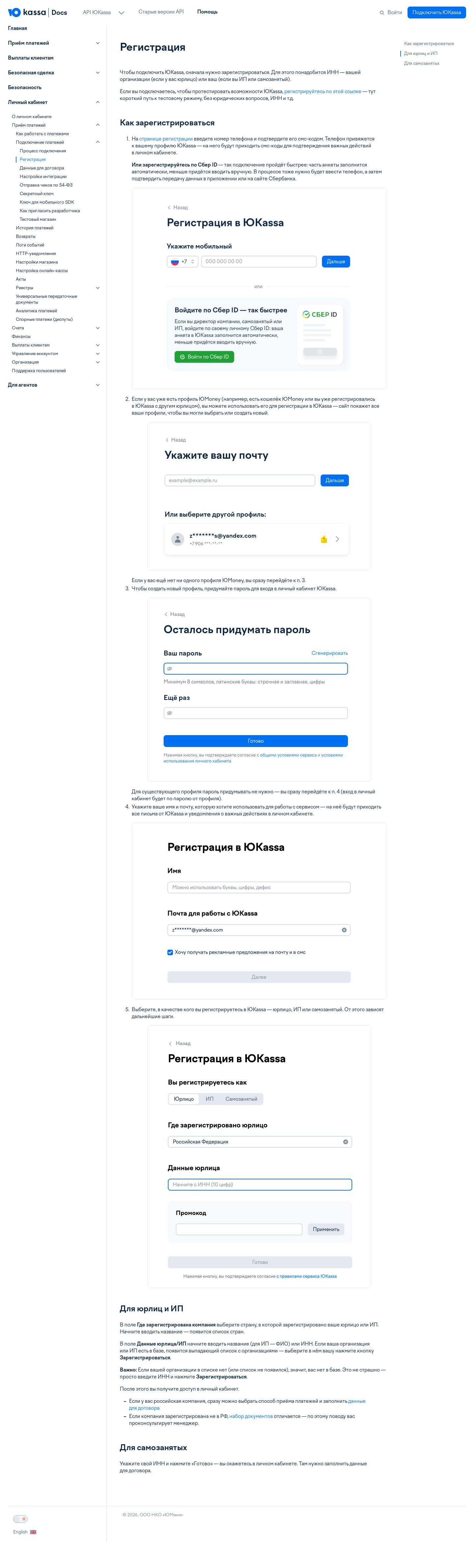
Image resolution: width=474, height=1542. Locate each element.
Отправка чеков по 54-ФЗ (46, 185)
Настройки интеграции (43, 176)
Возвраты (26, 236)
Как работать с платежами (42, 133)
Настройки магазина (37, 262)
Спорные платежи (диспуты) (44, 319)
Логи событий (30, 245)
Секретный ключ (37, 193)
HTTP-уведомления (36, 253)
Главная (17, 28)
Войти (394, 12)
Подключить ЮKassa (436, 12)
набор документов (251, 1416)
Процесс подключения (43, 150)
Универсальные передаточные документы (46, 299)
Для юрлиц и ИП (421, 53)
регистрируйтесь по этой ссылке (322, 91)
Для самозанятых (421, 63)
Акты (21, 279)
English (24, 1531)
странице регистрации (166, 139)
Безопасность (24, 87)
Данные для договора (42, 168)
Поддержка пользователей (39, 370)
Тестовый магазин (38, 219)
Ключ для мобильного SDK (47, 202)
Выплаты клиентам (31, 58)
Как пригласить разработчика (50, 210)
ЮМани (173, 1514)
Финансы (21, 336)
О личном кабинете (31, 116)
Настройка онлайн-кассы (42, 270)
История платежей (34, 227)
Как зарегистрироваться (429, 43)
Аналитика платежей (36, 310)
